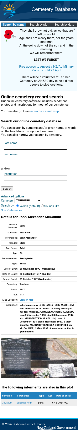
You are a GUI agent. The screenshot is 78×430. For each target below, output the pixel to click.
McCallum (6, 402)
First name (10, 154)
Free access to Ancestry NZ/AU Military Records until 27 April (46, 68)
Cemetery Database (54, 9)
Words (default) (28, 206)
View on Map (26, 299)
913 (22, 294)
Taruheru (24, 284)
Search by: (7, 205)
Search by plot (39, 24)
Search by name (13, 24)
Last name (10, 143)
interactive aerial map (44, 111)
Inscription (10, 174)
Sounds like (50, 206)
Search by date (64, 24)
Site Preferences (11, 210)
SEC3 (22, 289)
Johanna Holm (24, 402)
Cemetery (7, 200)
